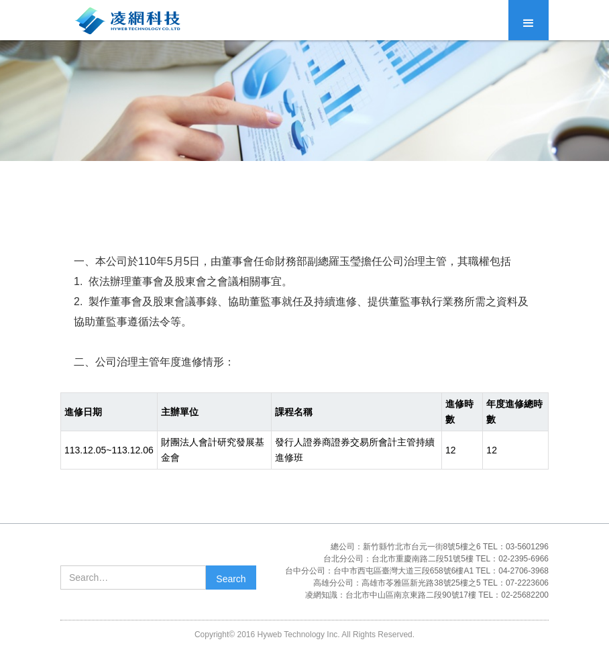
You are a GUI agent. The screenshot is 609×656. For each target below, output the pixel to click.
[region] (304, 431)
